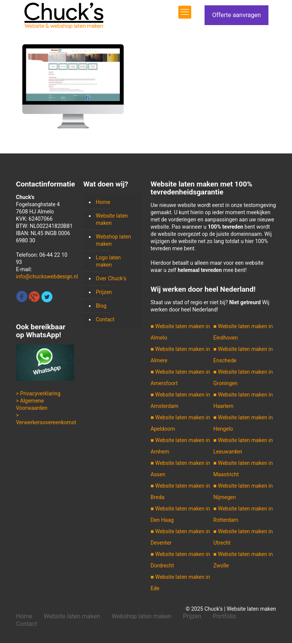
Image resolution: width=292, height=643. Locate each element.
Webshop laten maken (113, 240)
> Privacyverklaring (38, 393)
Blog (101, 306)
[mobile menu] (184, 12)
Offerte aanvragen (236, 15)
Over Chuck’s (111, 278)
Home (103, 202)
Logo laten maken (108, 261)
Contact (105, 319)
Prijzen (104, 292)
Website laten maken (112, 219)
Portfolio (224, 616)
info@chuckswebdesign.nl (47, 276)
